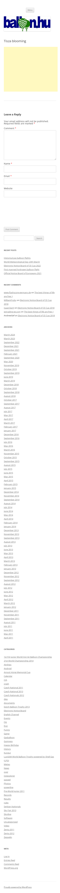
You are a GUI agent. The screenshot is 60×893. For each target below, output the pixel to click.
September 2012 (11, 580)
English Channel (11, 714)
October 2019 (10, 369)
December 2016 (11, 434)
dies (6, 699)
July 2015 (8, 469)
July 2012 (8, 587)
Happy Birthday (11, 745)
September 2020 (11, 357)
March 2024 (9, 334)
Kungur (7, 752)
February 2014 (10, 522)
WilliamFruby (10, 300)
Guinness (8, 741)
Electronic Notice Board (15, 710)
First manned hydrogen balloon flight (21, 269)
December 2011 (11, 610)
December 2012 (11, 572)
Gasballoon (9, 737)
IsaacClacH (9, 307)
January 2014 (10, 526)
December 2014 (11, 492)
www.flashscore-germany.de (17, 292)
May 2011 (8, 633)
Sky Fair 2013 (10, 810)
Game (6, 733)
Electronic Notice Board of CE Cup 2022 (22, 265)
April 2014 (8, 518)
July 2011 (8, 626)
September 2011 (11, 618)
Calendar (8, 676)
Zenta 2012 (9, 833)
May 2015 (8, 476)
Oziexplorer (9, 775)
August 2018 (10, 396)
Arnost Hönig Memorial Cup (17, 672)
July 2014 (8, 507)
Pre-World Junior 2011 (14, 791)
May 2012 (8, 595)
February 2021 (10, 353)
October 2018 (10, 388)
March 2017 (9, 422)
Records (8, 795)
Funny (7, 729)
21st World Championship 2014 (18, 660)
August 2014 (10, 503)
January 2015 (10, 488)
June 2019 (8, 376)
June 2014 (8, 511)
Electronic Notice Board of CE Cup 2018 (36, 307)
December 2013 (11, 530)
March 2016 (9, 449)
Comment (10, 128)
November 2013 (11, 534)
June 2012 (8, 591)
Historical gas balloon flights (17, 258)
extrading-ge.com (12, 311)
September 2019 (11, 373)
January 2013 (10, 568)
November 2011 (11, 614)
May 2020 (8, 361)
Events (7, 718)
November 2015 (11, 453)
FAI (5, 722)
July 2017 (8, 411)
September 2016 (11, 438)
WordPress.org (11, 867)
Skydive (7, 814)
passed (7, 779)
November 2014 (11, 495)
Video (6, 825)
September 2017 (11, 403)
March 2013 (9, 561)
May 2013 (8, 553)
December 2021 (11, 346)
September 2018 (11, 392)
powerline (8, 787)
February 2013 (10, 564)
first (6, 726)
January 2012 (10, 607)
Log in (7, 856)
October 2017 (10, 399)
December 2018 (11, 384)
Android (8, 668)
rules (6, 802)
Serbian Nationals (12, 806)
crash (6, 683)
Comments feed (11, 864)
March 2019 (9, 380)
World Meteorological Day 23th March (22, 261)
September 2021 (11, 350)
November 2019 (11, 365)
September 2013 (11, 538)
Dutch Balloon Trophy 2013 (17, 706)
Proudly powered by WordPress (18, 887)
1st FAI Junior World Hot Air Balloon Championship (28, 656)
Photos (7, 783)
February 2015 (10, 484)
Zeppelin (8, 837)
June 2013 (8, 549)
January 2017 (10, 430)
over (6, 772)
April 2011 (8, 637)
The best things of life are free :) (38, 311)
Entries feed (9, 860)
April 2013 (8, 557)
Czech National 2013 (13, 691)
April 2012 (8, 599)
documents (9, 703)
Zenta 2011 (9, 829)
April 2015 (8, 480)
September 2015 (11, 461)
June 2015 (8, 472)
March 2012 (9, 603)
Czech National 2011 (13, 687)
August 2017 (10, 407)
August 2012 (10, 584)
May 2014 (8, 515)
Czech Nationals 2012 (14, 695)
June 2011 (8, 630)
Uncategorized (11, 821)
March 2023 (9, 338)
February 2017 (10, 426)
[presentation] (17, 212)
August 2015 (10, 465)
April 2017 (8, 419)
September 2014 (11, 499)
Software (8, 818)
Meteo (7, 764)
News (6, 768)
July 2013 (8, 545)
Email (8, 176)
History (7, 749)
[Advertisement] (31, 69)
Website (8, 188)
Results (7, 798)
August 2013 (10, 541)
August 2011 (10, 622)
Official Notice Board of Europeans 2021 (22, 273)
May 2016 (8, 446)
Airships (7, 664)
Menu (30, 10)
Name (8, 163)
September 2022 (11, 342)
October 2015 (10, 457)
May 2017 (8, 415)
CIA (5, 680)
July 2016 (8, 442)
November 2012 (11, 576)
